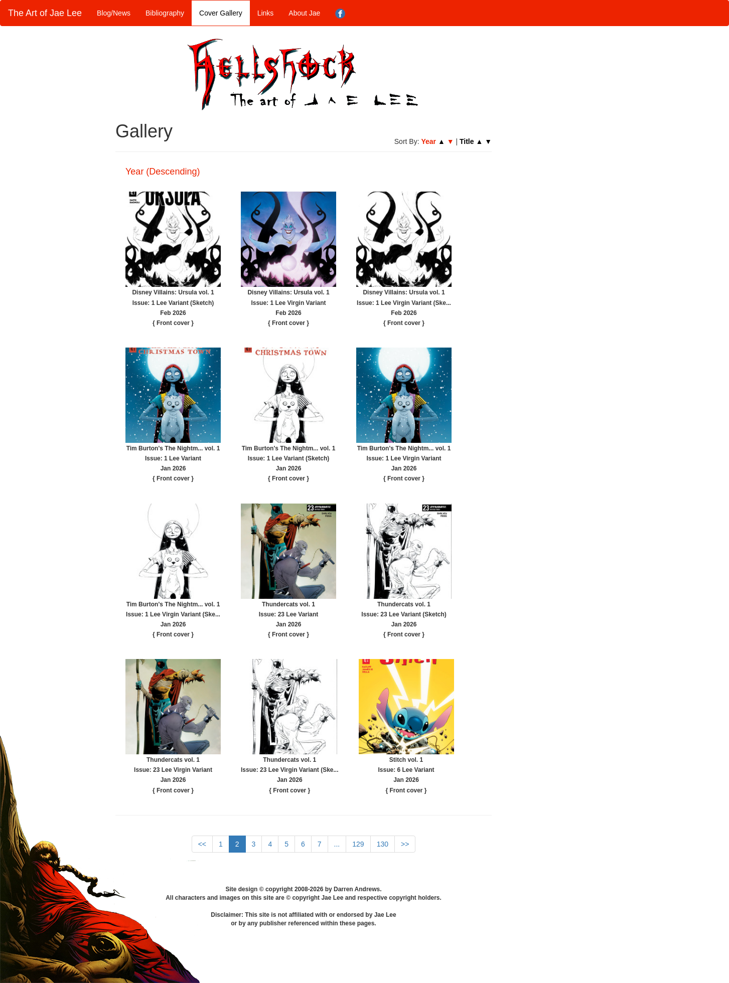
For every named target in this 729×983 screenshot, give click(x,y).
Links (265, 13)
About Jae (304, 13)
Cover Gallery (220, 13)
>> (405, 844)
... (337, 844)
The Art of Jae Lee (45, 13)
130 (382, 844)
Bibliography (164, 13)
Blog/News (113, 13)
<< (202, 844)
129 (358, 844)
